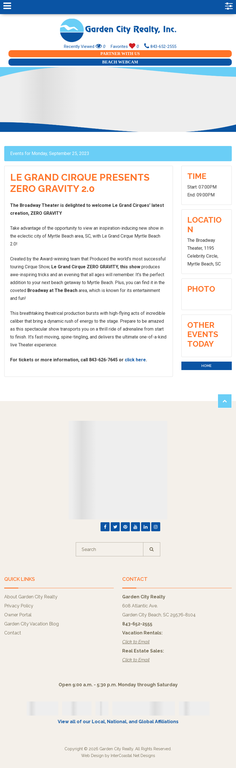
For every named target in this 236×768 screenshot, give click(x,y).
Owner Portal (18, 615)
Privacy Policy (18, 605)
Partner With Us (120, 53)
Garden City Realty (118, 30)
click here (135, 359)
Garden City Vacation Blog (31, 624)
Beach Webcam (120, 62)
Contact (12, 633)
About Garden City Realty (30, 596)
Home (206, 366)
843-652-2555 (160, 46)
